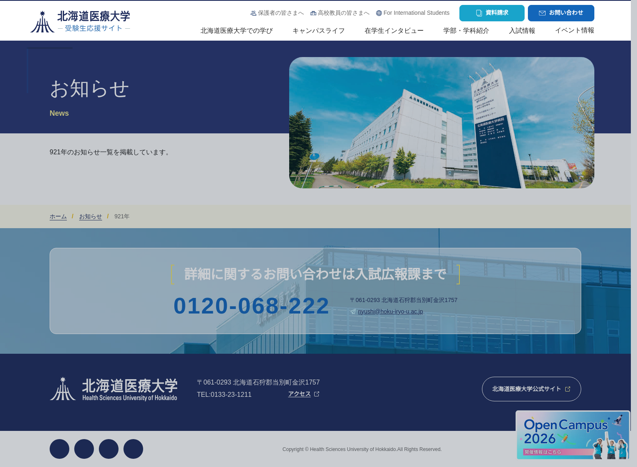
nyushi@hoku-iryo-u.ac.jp (390, 311)
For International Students (417, 12)
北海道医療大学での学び (237, 30)
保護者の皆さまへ (281, 12)
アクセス (299, 394)
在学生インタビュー (394, 30)
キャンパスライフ (318, 30)
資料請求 (497, 12)
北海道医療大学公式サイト (526, 389)
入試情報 (522, 30)
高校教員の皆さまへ (344, 12)
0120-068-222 (252, 305)
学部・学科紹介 (466, 30)
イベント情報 (574, 30)
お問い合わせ (566, 12)
